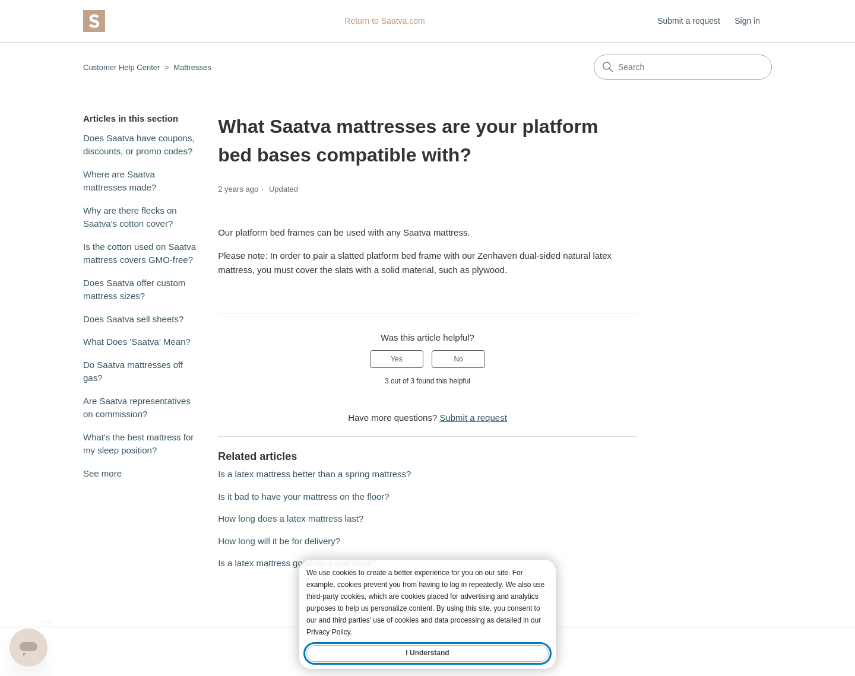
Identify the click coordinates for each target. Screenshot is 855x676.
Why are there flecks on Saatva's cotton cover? (130, 217)
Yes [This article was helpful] (397, 359)
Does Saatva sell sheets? (133, 319)
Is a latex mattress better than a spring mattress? (314, 474)
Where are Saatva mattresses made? (119, 181)
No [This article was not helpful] (458, 359)
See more (102, 473)
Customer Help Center (121, 67)
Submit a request (688, 21)
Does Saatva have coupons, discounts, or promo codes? (139, 145)
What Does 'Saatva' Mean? (137, 342)
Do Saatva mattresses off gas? (133, 371)
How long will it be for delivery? (279, 541)
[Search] (682, 67)
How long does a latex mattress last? (290, 518)
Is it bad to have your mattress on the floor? (304, 496)
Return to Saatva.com (384, 21)
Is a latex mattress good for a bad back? (297, 563)
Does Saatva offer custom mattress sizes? (134, 289)
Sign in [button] (747, 21)
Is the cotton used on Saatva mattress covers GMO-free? (139, 253)
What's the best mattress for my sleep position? (138, 444)
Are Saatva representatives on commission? (137, 408)
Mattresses (192, 67)
